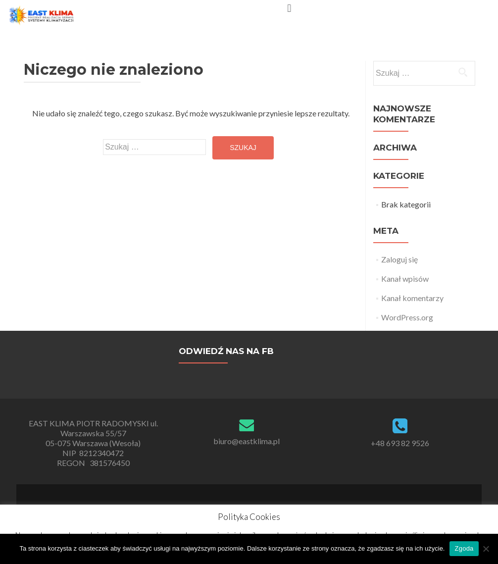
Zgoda (463, 548)
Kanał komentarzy (412, 298)
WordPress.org (407, 317)
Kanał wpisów (405, 278)
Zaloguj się (399, 259)
